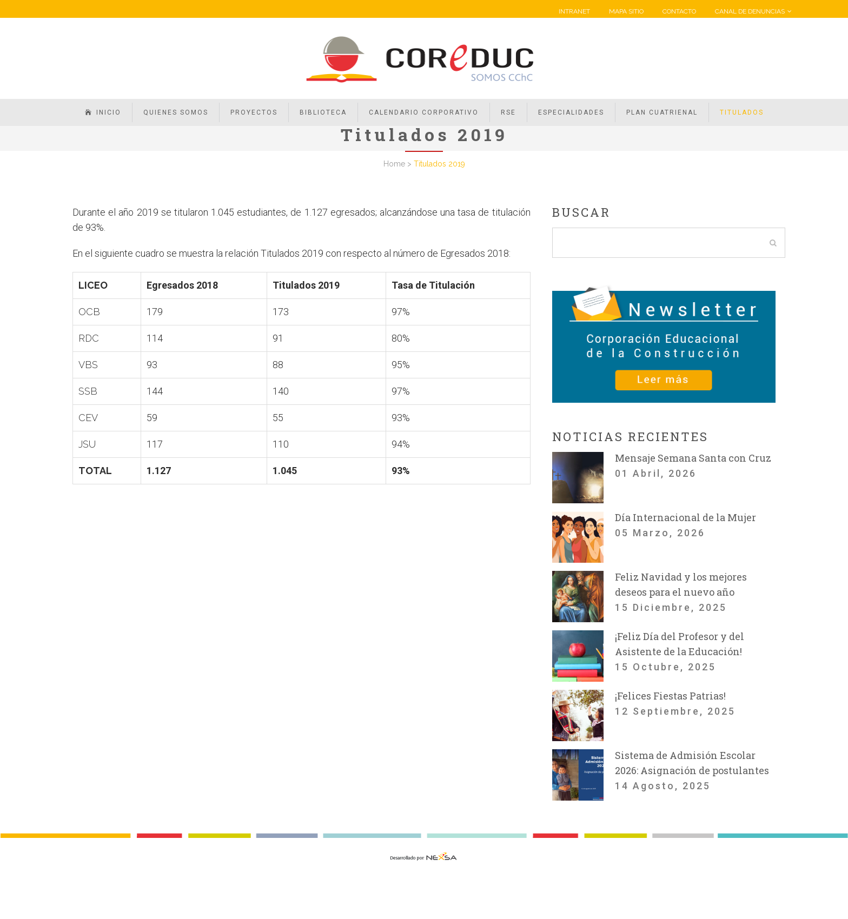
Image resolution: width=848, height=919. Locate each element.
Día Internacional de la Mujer (685, 517)
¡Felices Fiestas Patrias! (670, 695)
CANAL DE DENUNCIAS (750, 11)
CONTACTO (679, 11)
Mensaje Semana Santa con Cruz (693, 457)
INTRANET (574, 11)
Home (394, 163)
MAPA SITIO (626, 11)
